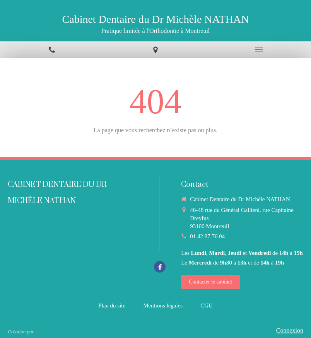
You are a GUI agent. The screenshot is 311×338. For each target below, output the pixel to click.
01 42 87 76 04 (207, 236)
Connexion (289, 330)
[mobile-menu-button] (259, 49)
